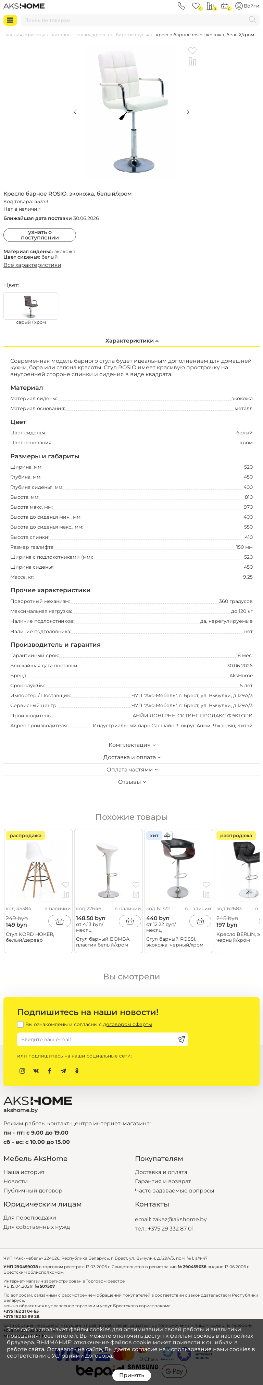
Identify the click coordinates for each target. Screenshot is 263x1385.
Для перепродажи (29, 1217)
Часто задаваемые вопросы (174, 1190)
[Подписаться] (181, 1039)
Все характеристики (32, 265)
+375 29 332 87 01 (171, 1228)
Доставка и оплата (161, 1172)
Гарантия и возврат (163, 1181)
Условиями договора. (82, 1355)
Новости (15, 1181)
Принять (131, 1375)
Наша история (24, 1172)
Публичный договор (32, 1190)
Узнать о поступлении (40, 235)
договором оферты (127, 1024)
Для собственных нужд (36, 1227)
